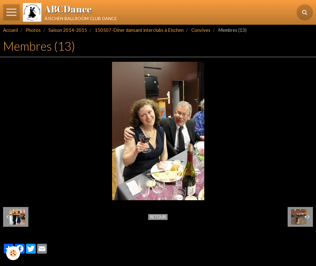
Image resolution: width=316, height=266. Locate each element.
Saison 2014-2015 (67, 30)
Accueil (10, 30)
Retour (158, 216)
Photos (33, 30)
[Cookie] (13, 253)
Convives (200, 30)
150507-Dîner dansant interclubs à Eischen (139, 30)
